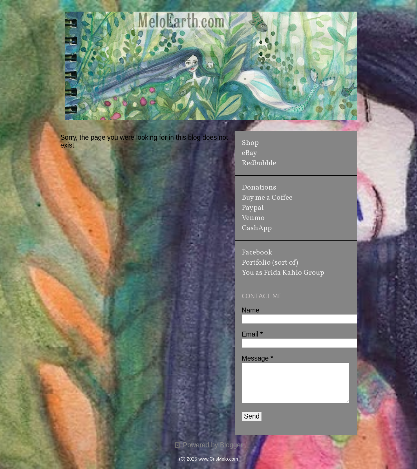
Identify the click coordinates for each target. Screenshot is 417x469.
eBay (249, 153)
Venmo (253, 218)
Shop (250, 143)
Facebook (257, 253)
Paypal (253, 208)
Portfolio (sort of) (270, 263)
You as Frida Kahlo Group (283, 273)
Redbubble (259, 163)
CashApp (257, 228)
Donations (259, 188)
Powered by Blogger (208, 445)
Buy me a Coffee (267, 198)
